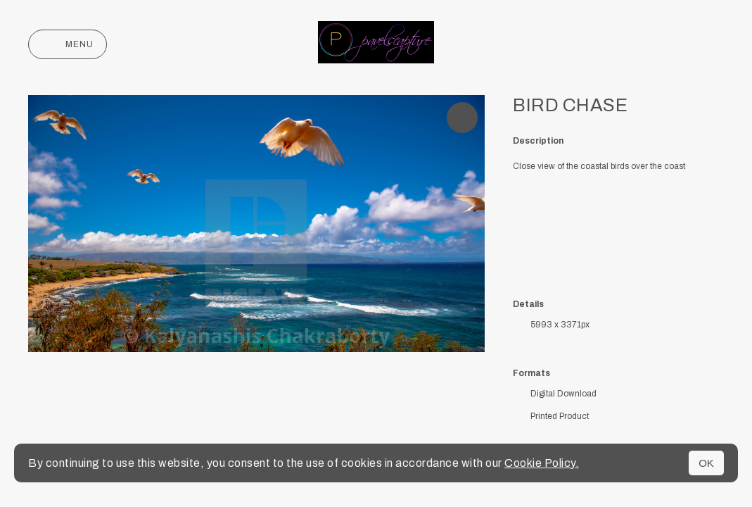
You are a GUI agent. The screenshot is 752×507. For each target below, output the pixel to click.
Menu (68, 44)
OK (706, 463)
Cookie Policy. (541, 463)
